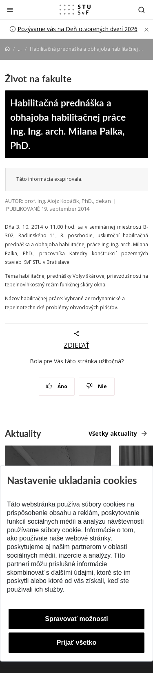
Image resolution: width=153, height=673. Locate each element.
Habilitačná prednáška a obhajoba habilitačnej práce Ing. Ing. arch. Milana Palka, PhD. (68, 124)
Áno (56, 386)
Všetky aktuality (113, 433)
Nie (96, 386)
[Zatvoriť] (10, 9)
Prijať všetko (77, 642)
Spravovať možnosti (76, 618)
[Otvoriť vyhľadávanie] (141, 9)
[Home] (7, 48)
